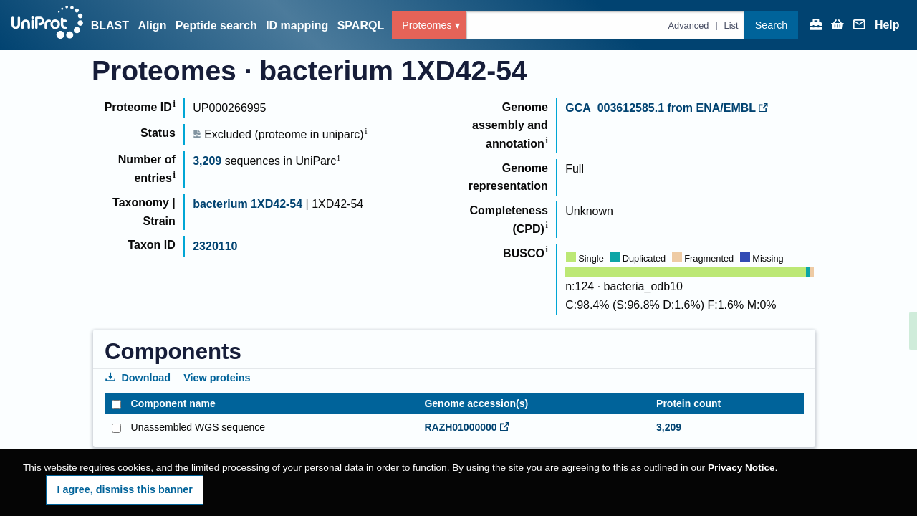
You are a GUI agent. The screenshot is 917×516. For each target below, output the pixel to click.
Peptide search (216, 25)
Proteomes (427, 25)
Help (887, 25)
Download (138, 377)
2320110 (215, 246)
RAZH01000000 (466, 427)
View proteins (216, 377)
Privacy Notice (741, 467)
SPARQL (360, 25)
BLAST (110, 25)
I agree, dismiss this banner (125, 489)
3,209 (207, 161)
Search (771, 25)
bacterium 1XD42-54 (247, 204)
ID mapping (297, 25)
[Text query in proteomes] (605, 25)
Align (152, 25)
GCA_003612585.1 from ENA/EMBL (666, 108)
